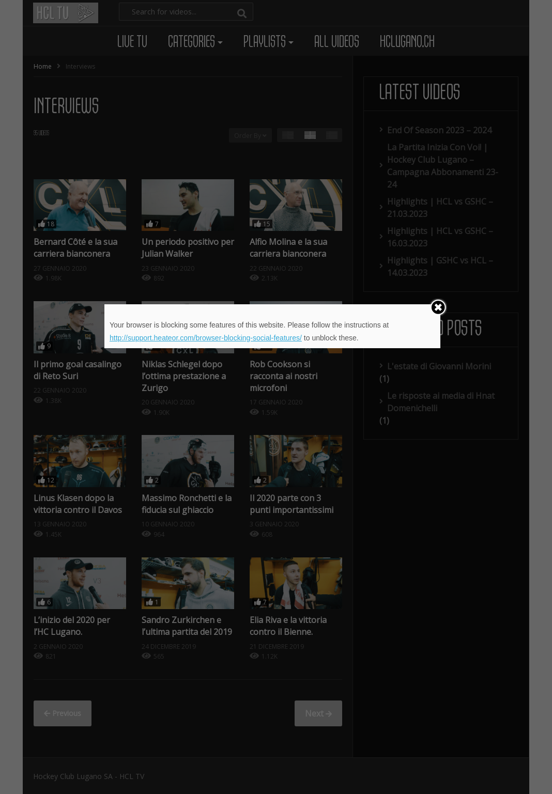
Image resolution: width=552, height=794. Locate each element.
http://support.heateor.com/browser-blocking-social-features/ (206, 338)
